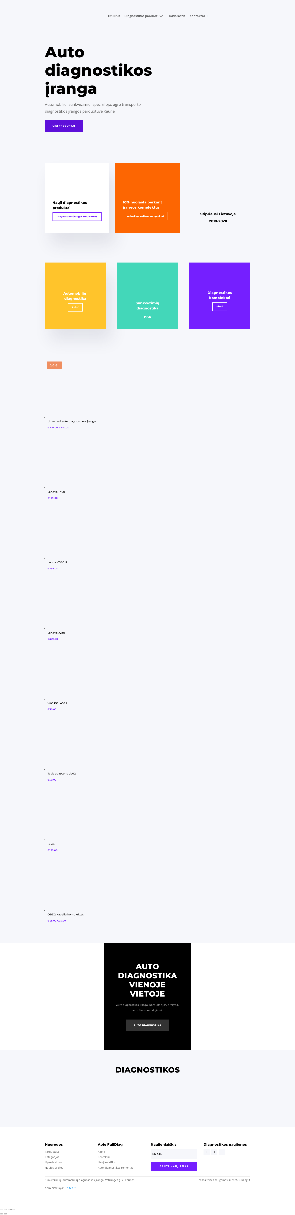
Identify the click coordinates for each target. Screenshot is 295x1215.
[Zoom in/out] (12, 1209)
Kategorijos (52, 1157)
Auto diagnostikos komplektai (145, 216)
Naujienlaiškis (107, 1162)
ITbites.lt (70, 1188)
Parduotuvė (52, 1151)
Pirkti (75, 307)
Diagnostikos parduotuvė (143, 16)
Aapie (101, 1151)
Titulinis (114, 16)
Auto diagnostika (147, 1025)
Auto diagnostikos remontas (115, 1167)
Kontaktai (197, 16)
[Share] (5, 1209)
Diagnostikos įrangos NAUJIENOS (77, 216)
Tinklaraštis (176, 16)
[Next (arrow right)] (5, 1213)
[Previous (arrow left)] (1, 1213)
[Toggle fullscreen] (9, 1209)
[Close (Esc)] (1, 1209)
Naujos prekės (54, 1167)
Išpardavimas (53, 1162)
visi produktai (63, 125)
